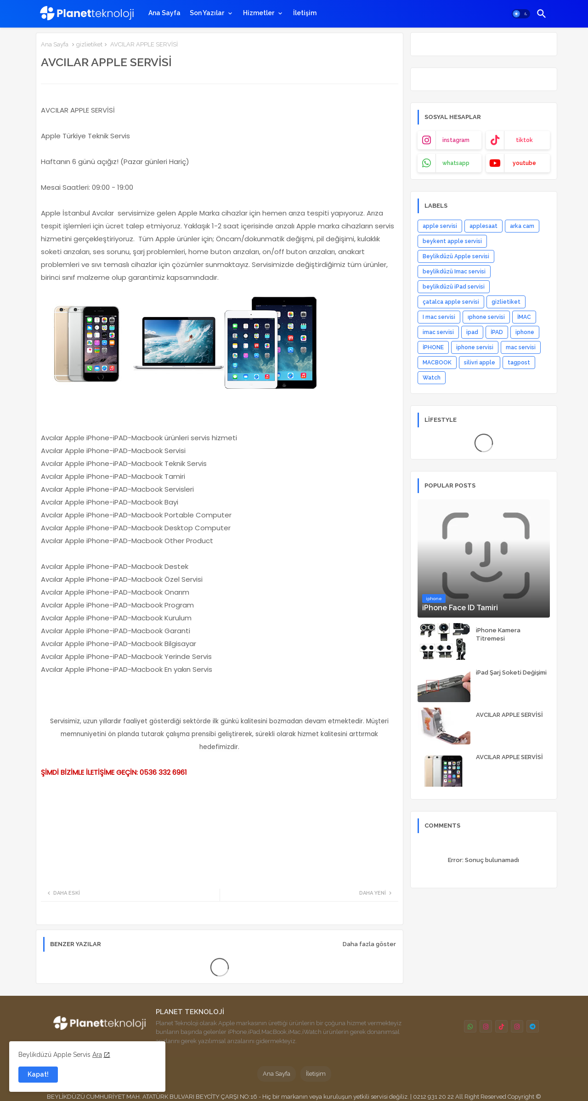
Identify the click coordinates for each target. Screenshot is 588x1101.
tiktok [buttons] (524, 140)
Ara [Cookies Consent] (97, 1054)
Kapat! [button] (38, 1074)
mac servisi (521, 347)
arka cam (522, 226)
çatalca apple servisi (451, 302)
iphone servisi (474, 347)
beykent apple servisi (452, 241)
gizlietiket (89, 44)
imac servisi (438, 332)
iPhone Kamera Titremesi (498, 634)
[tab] (164, 13)
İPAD (497, 332)
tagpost (519, 362)
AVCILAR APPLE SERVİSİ (509, 714)
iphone (524, 332)
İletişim (305, 13)
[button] (521, 13)
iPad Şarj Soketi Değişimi (511, 672)
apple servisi (440, 226)
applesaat (483, 226)
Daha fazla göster (369, 944)
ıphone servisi (486, 317)
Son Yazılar (207, 13)
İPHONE (433, 347)
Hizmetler (258, 13)
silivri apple (479, 362)
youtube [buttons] (524, 163)
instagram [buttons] (455, 140)
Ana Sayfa (164, 13)
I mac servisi (439, 317)
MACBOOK (437, 362)
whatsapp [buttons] (455, 163)
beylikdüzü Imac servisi (454, 271)
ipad (472, 332)
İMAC (524, 317)
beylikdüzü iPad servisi (454, 287)
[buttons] (470, 1026)
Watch (432, 378)
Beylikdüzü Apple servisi (456, 256)
